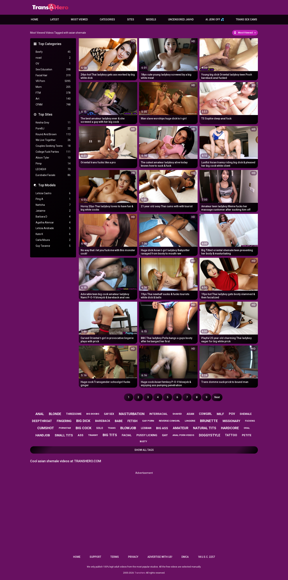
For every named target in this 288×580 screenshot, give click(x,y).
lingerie (190, 420)
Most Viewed (79, 19)
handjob (42, 435)
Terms (114, 556)
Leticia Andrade (53, 228)
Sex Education (53, 69)
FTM (53, 92)
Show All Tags (144, 449)
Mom (53, 87)
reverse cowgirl (169, 420)
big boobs (92, 413)
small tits (64, 435)
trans (112, 428)
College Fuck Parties (53, 151)
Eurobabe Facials (53, 175)
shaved (177, 413)
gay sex (109, 413)
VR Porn (53, 81)
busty (143, 441)
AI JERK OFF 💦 (215, 19)
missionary (231, 421)
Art (53, 98)
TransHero (140, 573)
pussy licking (146, 435)
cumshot (45, 428)
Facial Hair (53, 75)
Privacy (133, 556)
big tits (110, 435)
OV (53, 63)
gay (165, 435)
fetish (132, 421)
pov (232, 414)
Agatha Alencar (53, 222)
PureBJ (53, 128)
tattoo (231, 435)
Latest (54, 19)
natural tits (204, 428)
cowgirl (205, 414)
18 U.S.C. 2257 (206, 556)
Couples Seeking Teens (53, 146)
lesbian (146, 428)
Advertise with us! (159, 556)
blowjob (128, 428)
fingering (64, 421)
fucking (250, 421)
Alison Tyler (53, 157)
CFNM (53, 104)
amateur (180, 428)
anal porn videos (183, 435)
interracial (158, 414)
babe (119, 421)
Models (151, 19)
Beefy (53, 51)
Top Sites (45, 114)
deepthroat (42, 421)
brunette (209, 421)
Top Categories (49, 44)
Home (34, 19)
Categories (107, 19)
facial (127, 435)
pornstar (65, 428)
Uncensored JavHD (181, 19)
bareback (102, 421)
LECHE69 (53, 169)
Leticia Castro (53, 193)
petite (246, 435)
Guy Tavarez (53, 245)
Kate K (53, 234)
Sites (130, 19)
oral (247, 428)
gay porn (148, 420)
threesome (74, 413)
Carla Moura (53, 240)
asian (190, 413)
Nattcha (53, 204)
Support (95, 556)
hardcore (230, 428)
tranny (93, 435)
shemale (246, 413)
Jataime (53, 210)
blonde (55, 414)
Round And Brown (53, 134)
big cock (83, 428)
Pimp (53, 163)
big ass (162, 428)
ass (80, 435)
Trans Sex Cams (246, 19)
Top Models (47, 185)
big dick (83, 421)
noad (53, 57)
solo (99, 428)
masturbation (132, 414)
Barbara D (53, 216)
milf (220, 414)
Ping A (53, 199)
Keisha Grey (53, 122)
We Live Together (53, 140)
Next (217, 397)
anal (39, 414)
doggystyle (209, 435)
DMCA (185, 556)
